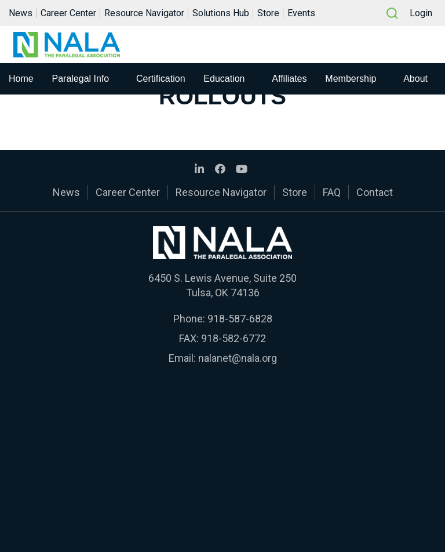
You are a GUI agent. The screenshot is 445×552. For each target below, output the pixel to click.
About (415, 80)
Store (268, 13)
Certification (160, 80)
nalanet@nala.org (237, 358)
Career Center (68, 13)
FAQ (332, 192)
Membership (350, 80)
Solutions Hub (220, 13)
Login (421, 13)
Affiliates (289, 80)
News (20, 13)
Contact (374, 192)
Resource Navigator (144, 13)
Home (21, 80)
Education (224, 80)
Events (301, 13)
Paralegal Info (81, 80)
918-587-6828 (239, 319)
